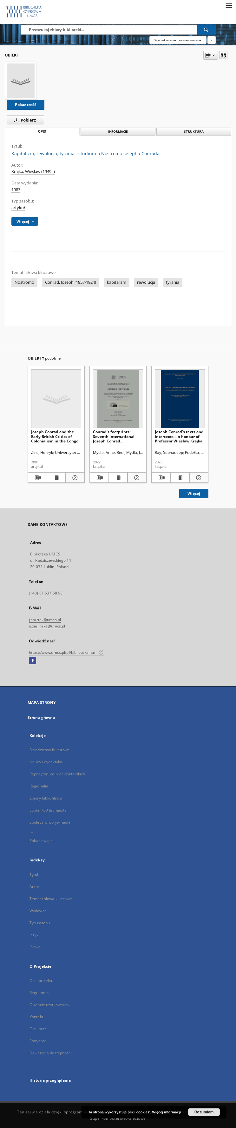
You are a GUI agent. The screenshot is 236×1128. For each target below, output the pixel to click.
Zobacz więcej (42, 840)
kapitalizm (116, 282)
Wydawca (38, 910)
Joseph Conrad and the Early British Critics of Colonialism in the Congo (54, 436)
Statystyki (38, 1041)
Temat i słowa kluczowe (51, 898)
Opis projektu (42, 980)
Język (34, 935)
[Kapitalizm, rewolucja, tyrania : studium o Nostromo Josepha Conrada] (21, 80)
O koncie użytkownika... (50, 1004)
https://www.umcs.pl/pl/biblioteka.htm (66, 652)
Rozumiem (204, 1112)
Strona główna (41, 717)
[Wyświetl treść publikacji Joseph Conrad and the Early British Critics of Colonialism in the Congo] (56, 478)
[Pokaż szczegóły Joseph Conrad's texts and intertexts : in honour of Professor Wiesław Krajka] (198, 478)
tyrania (172, 282)
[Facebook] (32, 661)
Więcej (193, 493)
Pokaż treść (25, 104)
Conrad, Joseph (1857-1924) (70, 282)
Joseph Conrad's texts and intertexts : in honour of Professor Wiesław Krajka (179, 436)
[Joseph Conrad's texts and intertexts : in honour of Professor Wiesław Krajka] (180, 399)
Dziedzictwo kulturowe (50, 750)
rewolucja (146, 282)
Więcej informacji (166, 1112)
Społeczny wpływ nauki (50, 822)
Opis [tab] (42, 131)
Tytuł (34, 874)
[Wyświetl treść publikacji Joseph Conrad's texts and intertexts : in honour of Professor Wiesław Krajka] (180, 478)
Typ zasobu (40, 923)
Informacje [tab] (118, 131)
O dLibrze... (39, 1029)
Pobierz (24, 120)
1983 (15, 189)
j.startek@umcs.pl (45, 619)
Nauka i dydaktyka (46, 762)
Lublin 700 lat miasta (48, 810)
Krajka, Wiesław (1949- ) (33, 171)
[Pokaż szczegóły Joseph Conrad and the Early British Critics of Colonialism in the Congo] (74, 478)
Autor (35, 886)
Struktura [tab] (194, 131)
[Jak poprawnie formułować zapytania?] (211, 40)
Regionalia (39, 786)
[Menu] (228, 5)
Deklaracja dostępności (51, 1053)
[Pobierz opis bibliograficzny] (37, 478)
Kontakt (36, 1016)
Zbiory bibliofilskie (46, 798)
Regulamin (39, 992)
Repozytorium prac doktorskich (57, 774)
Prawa (35, 947)
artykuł (18, 207)
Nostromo (24, 282)
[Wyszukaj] (206, 29)
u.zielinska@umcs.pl (47, 626)
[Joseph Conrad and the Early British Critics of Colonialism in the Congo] (56, 399)
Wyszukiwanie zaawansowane (177, 40)
